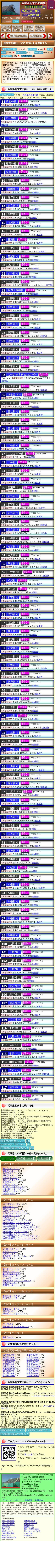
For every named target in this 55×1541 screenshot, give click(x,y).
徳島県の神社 (33, 1373)
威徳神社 (11, 118)
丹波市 (10, 1283)
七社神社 (13, 479)
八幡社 (12, 867)
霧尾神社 (14, 1045)
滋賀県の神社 (33, 1362)
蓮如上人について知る (32, 1531)
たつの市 (11, 1278)
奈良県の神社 (9, 1366)
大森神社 (13, 749)
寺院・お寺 (6, 1529)
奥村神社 (13, 214)
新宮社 (12, 588)
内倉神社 (13, 783)
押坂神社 (13, 222)
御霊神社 (13, 357)
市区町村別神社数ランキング (12, 1140)
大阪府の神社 (33, 1364)
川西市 (11, 1218)
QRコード (28, 1454)
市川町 (13, 1187)
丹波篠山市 (17, 1280)
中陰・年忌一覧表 (30, 1523)
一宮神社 (11, 129)
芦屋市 (10, 1177)
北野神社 (14, 1036)
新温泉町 (17, 1256)
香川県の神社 (9, 1376)
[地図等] (37, 105)
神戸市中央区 (20, 1227)
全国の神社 (38, 53)
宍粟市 (10, 1254)
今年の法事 (28, 1533)
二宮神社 (13, 800)
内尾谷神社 (14, 791)
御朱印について (7, 1531)
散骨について (29, 1525)
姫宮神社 (14, 985)
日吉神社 (13, 816)
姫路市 (10, 1311)
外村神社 (13, 264)
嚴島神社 (13, 349)
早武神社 (13, 673)
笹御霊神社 (14, 394)
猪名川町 (15, 1189)
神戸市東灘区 (20, 1236)
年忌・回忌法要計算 (9, 1537)
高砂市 (11, 1271)
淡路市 (10, 1182)
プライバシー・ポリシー (12, 1500)
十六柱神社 (14, 572)
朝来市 (10, 1175)
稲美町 (12, 1191)
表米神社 (14, 1011)
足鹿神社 (13, 681)
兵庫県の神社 (6, 56)
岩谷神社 (13, 273)
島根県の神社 (33, 1369)
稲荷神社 (11, 146)
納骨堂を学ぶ (6, 1535)
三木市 (9, 1324)
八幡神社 (13, 876)
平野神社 (14, 1028)
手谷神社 (13, 538)
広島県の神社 (33, 1371)
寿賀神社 (13, 546)
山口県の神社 (9, 1373)
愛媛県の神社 (33, 1376)
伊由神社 (11, 109)
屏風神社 (14, 1095)
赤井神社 (13, 656)
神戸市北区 (16, 1220)
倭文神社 (14, 1078)
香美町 (11, 1216)
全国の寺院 (32, 49)
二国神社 (13, 808)
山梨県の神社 (33, 1355)
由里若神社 (15, 1062)
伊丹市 (10, 1184)
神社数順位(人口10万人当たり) (13, 1144)
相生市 (11, 1168)
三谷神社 (13, 428)
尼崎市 (12, 1180)
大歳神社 (13, 724)
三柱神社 (13, 436)
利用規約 (39, 1500)
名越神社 (14, 1053)
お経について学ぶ (8, 1525)
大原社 (12, 707)
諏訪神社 (13, 614)
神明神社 (13, 605)
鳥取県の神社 (9, 1369)
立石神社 (14, 1070)
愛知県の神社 (33, 1360)
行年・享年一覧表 (8, 1521)
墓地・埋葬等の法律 (31, 1529)
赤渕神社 (13, 664)
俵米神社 (14, 1002)
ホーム (16, 21)
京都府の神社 (9, 1364)
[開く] (23, 101)
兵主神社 (14, 1019)
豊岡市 (11, 1285)
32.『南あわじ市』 (18, 36)
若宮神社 (13, 496)
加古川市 (12, 1204)
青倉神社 (13, 631)
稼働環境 (29, 1500)
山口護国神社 (15, 453)
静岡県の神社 (9, 1360)
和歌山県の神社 (34, 1366)
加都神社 (13, 248)
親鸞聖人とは (29, 1527)
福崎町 (13, 1313)
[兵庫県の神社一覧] (30, 95)
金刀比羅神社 (15, 290)
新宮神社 (13, 597)
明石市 (10, 1171)
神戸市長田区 (18, 1229)
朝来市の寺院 (21, 53)
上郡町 (15, 1213)
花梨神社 (13, 256)
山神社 (12, 462)
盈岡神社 (12, 188)
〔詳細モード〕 (7, 95)
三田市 (10, 1251)
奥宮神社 (13, 205)
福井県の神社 (9, 1355)
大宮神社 (13, 698)
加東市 (10, 1209)
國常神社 (13, 366)
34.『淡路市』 (36, 36)
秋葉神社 (13, 563)
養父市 (9, 1337)
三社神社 (13, 403)
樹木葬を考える (29, 1521)
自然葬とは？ (29, 1535)
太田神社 (13, 690)
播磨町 (12, 1309)
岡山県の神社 (9, 1371)
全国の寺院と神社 (10, 49)
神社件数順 (45, 1158)
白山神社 (13, 859)
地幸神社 (13, 757)
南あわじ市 (16, 1326)
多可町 (11, 1274)
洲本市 (10, 1258)
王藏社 (12, 239)
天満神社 (13, 766)
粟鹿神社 (11, 101)
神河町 (13, 1211)
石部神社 (13, 639)
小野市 (9, 1193)
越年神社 (13, 197)
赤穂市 (10, 1173)
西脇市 (11, 1298)
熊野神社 (13, 298)
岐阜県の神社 (33, 1357)
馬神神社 (13, 850)
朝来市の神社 (26, 56)
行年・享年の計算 (8, 1523)
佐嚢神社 (13, 386)
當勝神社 (13, 774)
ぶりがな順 (8, 1158)
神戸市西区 (16, 1234)
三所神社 (13, 420)
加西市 (10, 1207)
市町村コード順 (26, 1158)
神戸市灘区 (16, 1232)
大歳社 (12, 715)
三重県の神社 (9, 1362)
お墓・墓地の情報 (8, 1533)
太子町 (12, 1269)
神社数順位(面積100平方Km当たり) (14, 1147)
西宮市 (12, 1296)
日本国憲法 (6, 1527)
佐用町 (12, 1249)
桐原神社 (13, 281)
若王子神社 (14, 487)
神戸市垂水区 (18, 1225)
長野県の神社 (9, 1357)
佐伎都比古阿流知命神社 (22, 374)
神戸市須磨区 (17, 1223)
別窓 (28, 1140)
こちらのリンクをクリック (43, 1395)
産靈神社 (13, 470)
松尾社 (12, 580)
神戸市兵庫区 (19, 1238)
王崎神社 (13, 231)
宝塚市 (12, 1276)
